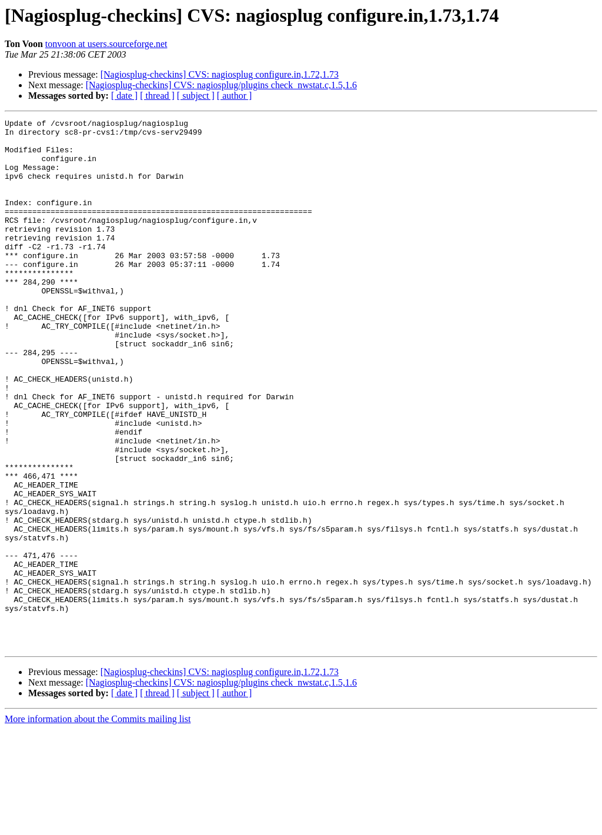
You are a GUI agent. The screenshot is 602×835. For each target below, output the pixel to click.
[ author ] (234, 96)
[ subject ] (196, 96)
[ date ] (124, 96)
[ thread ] (157, 96)
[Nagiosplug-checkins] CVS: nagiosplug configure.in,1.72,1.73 (220, 74)
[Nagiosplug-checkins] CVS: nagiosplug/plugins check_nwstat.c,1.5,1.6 (221, 85)
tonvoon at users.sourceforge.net (106, 44)
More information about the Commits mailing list (97, 825)
